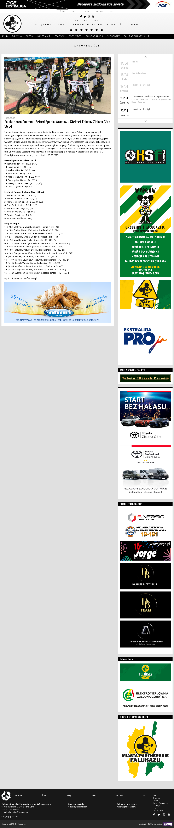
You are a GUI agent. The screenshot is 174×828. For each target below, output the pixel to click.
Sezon (29, 36)
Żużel (62, 11)
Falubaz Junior (94, 36)
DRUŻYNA (17, 36)
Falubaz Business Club (137, 36)
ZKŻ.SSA (99, 11)
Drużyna (156, 798)
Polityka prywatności (9, 816)
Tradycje (59, 36)
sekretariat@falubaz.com (17, 812)
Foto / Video (158, 811)
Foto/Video (75, 36)
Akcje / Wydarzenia (160, 803)
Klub (5, 36)
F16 (154, 808)
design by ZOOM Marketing (156, 824)
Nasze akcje (43, 36)
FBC (111, 11)
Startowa (18, 795)
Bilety (74, 11)
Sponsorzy (113, 36)
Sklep (87, 11)
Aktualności (87, 45)
